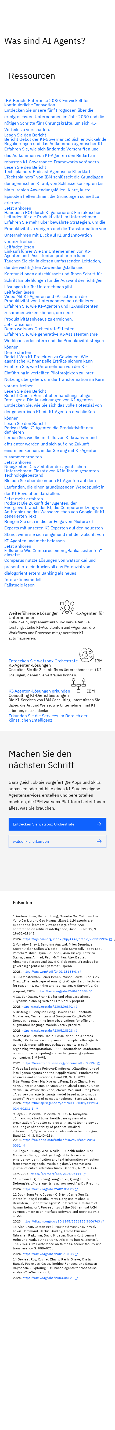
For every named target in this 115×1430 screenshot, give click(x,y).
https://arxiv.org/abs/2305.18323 (50, 1030)
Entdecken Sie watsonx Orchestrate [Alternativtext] (44, 660)
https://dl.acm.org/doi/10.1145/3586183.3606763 (64, 1221)
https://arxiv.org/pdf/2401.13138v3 (52, 971)
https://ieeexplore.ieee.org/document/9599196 (62, 1063)
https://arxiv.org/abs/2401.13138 (51, 1254)
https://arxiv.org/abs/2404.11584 (65, 991)
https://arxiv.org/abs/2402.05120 (51, 1189)
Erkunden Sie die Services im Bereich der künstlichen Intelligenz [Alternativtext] (48, 718)
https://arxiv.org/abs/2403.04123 (51, 1278)
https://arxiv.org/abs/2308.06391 (50, 1006)
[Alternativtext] (55, 118)
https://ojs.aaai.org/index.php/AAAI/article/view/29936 (68, 939)
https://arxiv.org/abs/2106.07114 (58, 1174)
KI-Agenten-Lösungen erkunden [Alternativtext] (40, 691)
